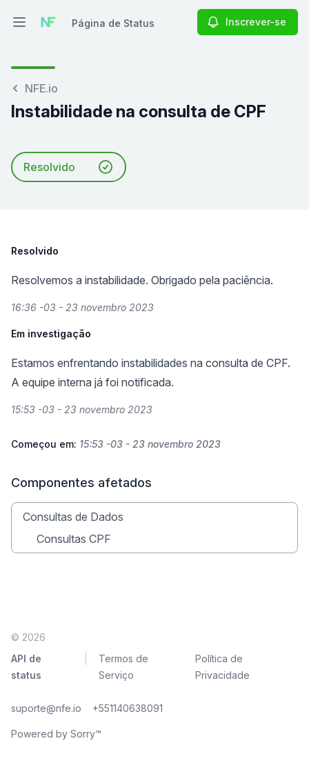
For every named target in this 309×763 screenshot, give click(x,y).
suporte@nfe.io (46, 708)
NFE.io (34, 88)
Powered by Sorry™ (56, 734)
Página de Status (113, 23)
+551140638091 (127, 708)
